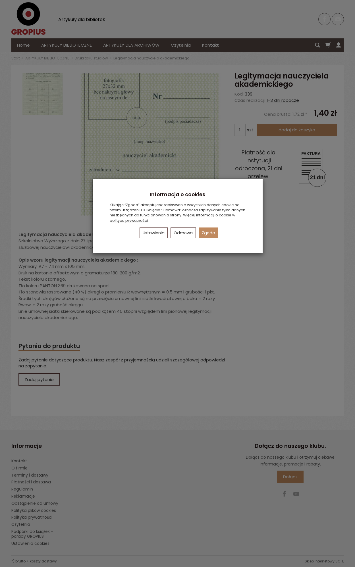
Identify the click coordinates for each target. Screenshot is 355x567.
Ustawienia (154, 233)
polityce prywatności (129, 220)
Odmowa (183, 233)
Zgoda (208, 233)
